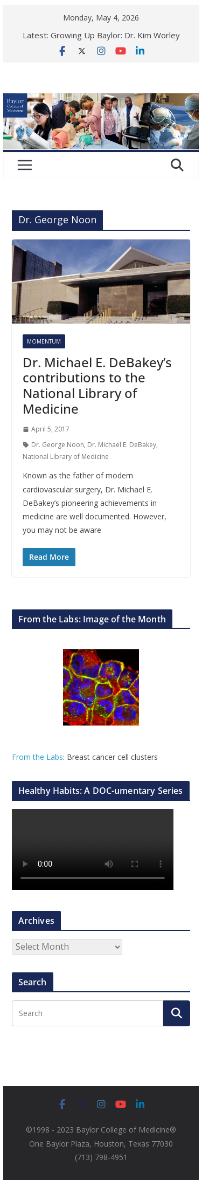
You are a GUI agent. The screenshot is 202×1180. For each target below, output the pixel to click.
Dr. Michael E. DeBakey (121, 444)
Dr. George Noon (57, 444)
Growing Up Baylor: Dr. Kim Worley (115, 35)
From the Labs (37, 757)
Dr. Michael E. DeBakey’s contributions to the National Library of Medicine (97, 385)
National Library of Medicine (66, 456)
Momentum (44, 341)
